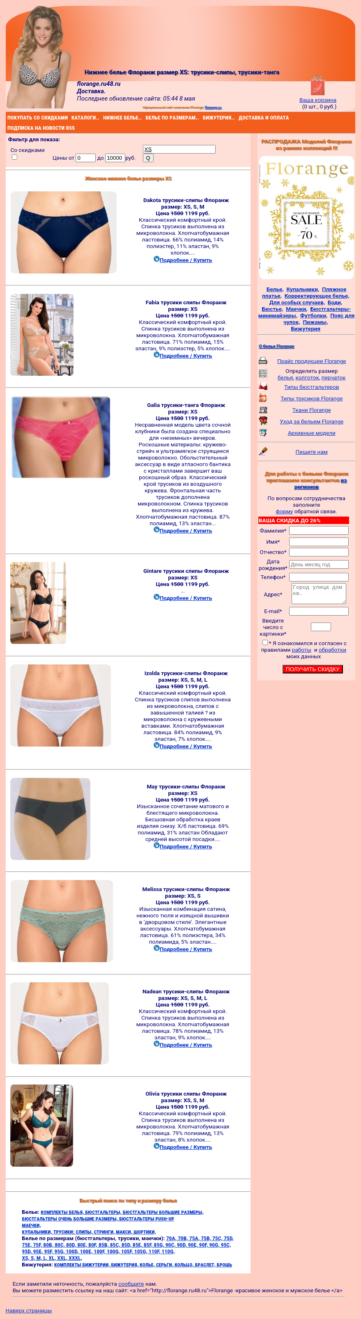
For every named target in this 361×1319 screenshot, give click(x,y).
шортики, (144, 1231)
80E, (82, 1244)
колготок (307, 377)
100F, (100, 1251)
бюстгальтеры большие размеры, (163, 1212)
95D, (27, 1251)
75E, (27, 1244)
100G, (114, 1251)
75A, (195, 1238)
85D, (127, 1244)
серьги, (165, 1264)
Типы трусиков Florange (312, 398)
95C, (226, 1244)
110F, (155, 1251)
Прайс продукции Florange (311, 361)
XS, (26, 1258)
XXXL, (75, 1258)
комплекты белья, (63, 1212)
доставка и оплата (240, 117)
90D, (182, 1244)
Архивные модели (312, 433)
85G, (160, 1244)
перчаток (334, 377)
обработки (333, 653)
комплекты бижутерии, (82, 1264)
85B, (104, 1244)
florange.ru (213, 107)
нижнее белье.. (104, 117)
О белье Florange (276, 346)
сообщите (131, 1283)
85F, (149, 1244)
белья (285, 377)
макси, (124, 1231)
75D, (229, 1238)
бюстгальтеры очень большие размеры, (71, 1218)
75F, (38, 1244)
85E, (138, 1244)
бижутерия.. (204, 117)
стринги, (105, 1231)
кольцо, (185, 1264)
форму (284, 511)
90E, (193, 1244)
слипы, (85, 1231)
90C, (171, 1244)
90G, (215, 1244)
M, (40, 1258)
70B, (183, 1238)
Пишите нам (312, 451)
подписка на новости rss (8, 127)
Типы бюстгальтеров (311, 387)
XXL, (63, 1258)
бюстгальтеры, (104, 1212)
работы (302, 653)
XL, (53, 1258)
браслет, (206, 1264)
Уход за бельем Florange (311, 421)
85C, (116, 1244)
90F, (204, 1244)
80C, (60, 1244)
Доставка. (91, 91)
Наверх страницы (29, 1310)
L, (46, 1258)
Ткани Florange (311, 410)
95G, (60, 1251)
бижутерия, (125, 1264)
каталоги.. (72, 117)
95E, (38, 1251)
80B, (49, 1244)
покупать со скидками (8, 117)
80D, (71, 1244)
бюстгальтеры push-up (146, 1218)
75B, (206, 1238)
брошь (224, 1264)
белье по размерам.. (147, 117)
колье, (148, 1264)
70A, (172, 1238)
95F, (49, 1251)
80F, (93, 1244)
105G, (141, 1251)
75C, (218, 1238)
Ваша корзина (317, 96)
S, (34, 1258)
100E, (87, 1251)
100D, (73, 1251)
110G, (168, 1251)
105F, (127, 1251)
